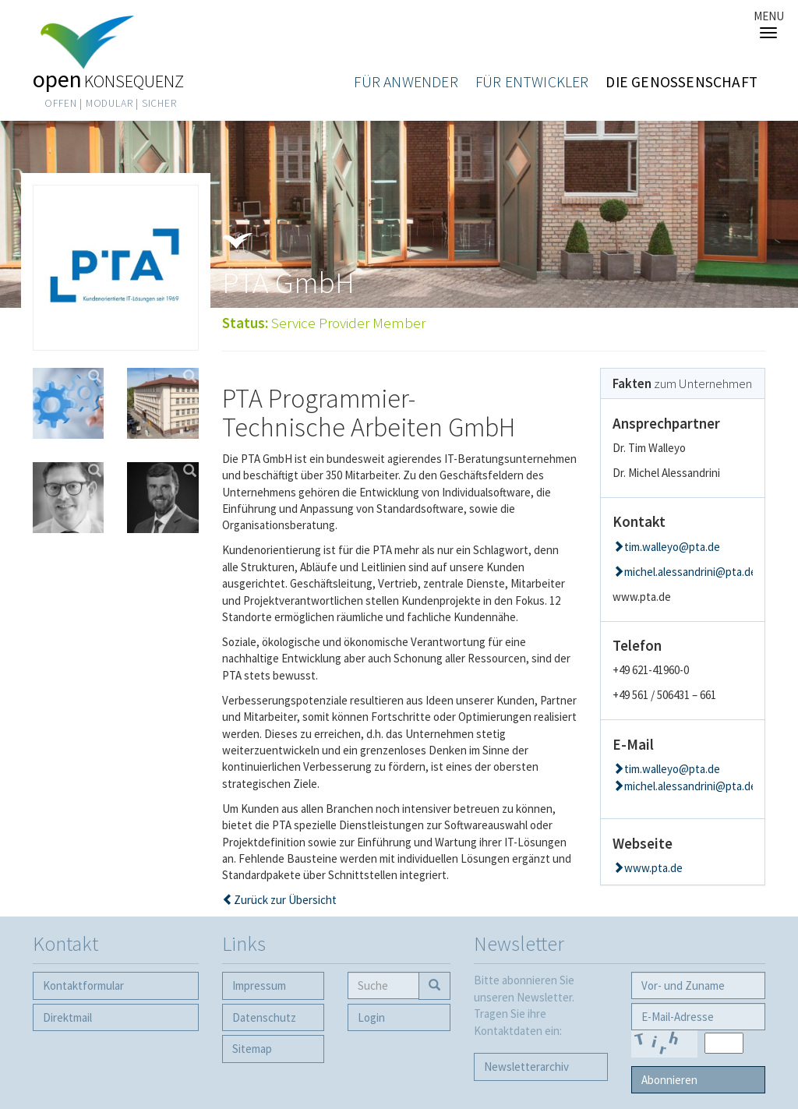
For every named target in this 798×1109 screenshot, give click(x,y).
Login (371, 1017)
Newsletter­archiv (526, 1066)
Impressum (259, 985)
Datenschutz (264, 1017)
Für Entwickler (532, 81)
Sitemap (252, 1048)
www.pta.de (653, 867)
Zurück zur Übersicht (285, 899)
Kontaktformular (83, 985)
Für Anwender (405, 81)
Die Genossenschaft (681, 81)
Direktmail (67, 1017)
